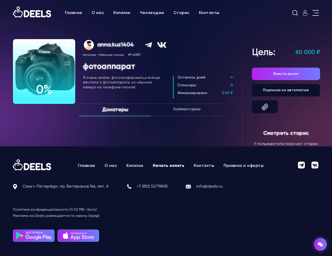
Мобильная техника (111, 55)
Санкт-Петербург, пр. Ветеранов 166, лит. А (65, 186)
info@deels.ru (209, 186)
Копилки (121, 13)
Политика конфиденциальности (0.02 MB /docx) (55, 209)
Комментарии (187, 109)
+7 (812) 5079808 (152, 186)
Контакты (209, 13)
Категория (89, 55)
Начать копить (169, 166)
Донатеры (115, 109)
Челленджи (152, 13)
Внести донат (286, 74)
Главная (73, 13)
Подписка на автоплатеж (286, 90)
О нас (98, 13)
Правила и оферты (244, 166)
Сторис (182, 13)
